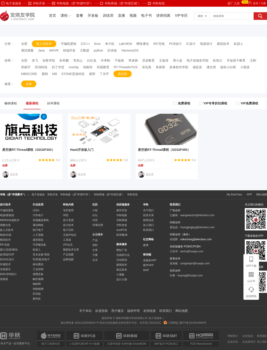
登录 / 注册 (257, 3)
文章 (95, 250)
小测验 (120, 274)
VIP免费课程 (247, 103)
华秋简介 (232, 336)
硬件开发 (121, 210)
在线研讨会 (123, 255)
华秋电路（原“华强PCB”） (75, 194)
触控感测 (38, 279)
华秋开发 (36, 3)
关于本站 (85, 311)
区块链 (112, 50)
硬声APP (148, 265)
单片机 (109, 44)
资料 (95, 245)
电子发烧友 (11, 3)
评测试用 (97, 225)
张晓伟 (87, 67)
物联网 (37, 284)
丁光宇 (104, 74)
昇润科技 (41, 67)
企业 (95, 259)
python (98, 50)
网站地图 (261, 194)
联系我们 (148, 230)
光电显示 (5, 269)
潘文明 (211, 67)
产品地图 (68, 254)
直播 (121, 15)
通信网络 (38, 225)
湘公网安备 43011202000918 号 (80, 322)
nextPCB (121, 230)
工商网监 (171, 322)
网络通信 (142, 44)
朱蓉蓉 (160, 67)
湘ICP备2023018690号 (192, 322)
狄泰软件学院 (179, 67)
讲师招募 (163, 15)
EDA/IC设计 (7, 259)
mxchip (74, 67)
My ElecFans (234, 194)
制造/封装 (5, 234)
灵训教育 (148, 60)
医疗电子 (38, 230)
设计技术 (68, 225)
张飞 (35, 60)
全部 (24, 44)
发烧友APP (149, 260)
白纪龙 (91, 60)
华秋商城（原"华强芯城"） (120, 3)
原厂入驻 (237, 2)
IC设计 (191, 44)
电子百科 (68, 230)
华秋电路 (121, 215)
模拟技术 (223, 44)
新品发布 (121, 269)
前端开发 (69, 50)
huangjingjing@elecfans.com (197, 227)
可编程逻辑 (68, 44)
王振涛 (163, 60)
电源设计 (206, 44)
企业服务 (97, 234)
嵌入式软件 (44, 44)
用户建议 (117, 311)
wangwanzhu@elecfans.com (197, 215)
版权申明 (133, 311)
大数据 (84, 50)
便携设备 (38, 274)
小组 (95, 210)
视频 (133, 15)
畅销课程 (10, 103)
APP (249, 194)
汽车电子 (38, 215)
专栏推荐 (68, 210)
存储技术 (5, 264)
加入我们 (148, 225)
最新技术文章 (71, 249)
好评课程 (53, 103)
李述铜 (133, 60)
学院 (65, 215)
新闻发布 (121, 264)
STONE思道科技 (73, 74)
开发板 (93, 15)
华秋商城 (121, 220)
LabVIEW (125, 44)
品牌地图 (68, 259)
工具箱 (67, 239)
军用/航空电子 (41, 259)
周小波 (177, 60)
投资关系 (148, 215)
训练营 (108, 15)
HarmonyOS (129, 50)
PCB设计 (175, 44)
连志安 (122, 74)
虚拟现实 (38, 239)
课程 (64, 15)
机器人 (238, 44)
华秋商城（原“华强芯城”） (109, 194)
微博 (145, 245)
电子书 (146, 15)
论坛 (95, 215)
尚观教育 (103, 67)
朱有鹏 (64, 60)
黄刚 (45, 74)
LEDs (36, 210)
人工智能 (38, 234)
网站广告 (121, 250)
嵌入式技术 (6, 230)
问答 (95, 220)
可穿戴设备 (39, 244)
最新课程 (32, 103)
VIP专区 (181, 15)
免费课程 (181, 103)
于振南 (119, 60)
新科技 (37, 298)
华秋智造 (156, 3)
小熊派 (245, 67)
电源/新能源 (7, 215)
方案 (95, 255)
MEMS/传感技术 (9, 220)
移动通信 (38, 264)
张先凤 (146, 67)
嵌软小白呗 (228, 67)
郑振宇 (25, 67)
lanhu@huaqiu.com (192, 251)
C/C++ (85, 44)
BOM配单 (122, 234)
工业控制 (38, 269)
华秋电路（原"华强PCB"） (72, 3)
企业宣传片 (249, 341)
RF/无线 (159, 44)
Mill (54, 74)
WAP (146, 270)
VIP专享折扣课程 (213, 103)
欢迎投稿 (101, 311)
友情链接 (149, 311)
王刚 (253, 60)
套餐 (79, 15)
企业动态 (247, 336)
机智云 (217, 60)
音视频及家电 (41, 220)
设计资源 (68, 220)
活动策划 (121, 259)
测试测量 (27, 50)
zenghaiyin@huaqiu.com (195, 263)
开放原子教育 (236, 60)
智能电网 (38, 288)
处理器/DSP (7, 254)
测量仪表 (5, 225)
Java (41, 50)
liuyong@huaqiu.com (190, 275)
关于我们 (148, 210)
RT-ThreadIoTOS (126, 67)
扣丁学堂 (58, 67)
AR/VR (54, 50)
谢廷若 (197, 67)
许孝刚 (105, 60)
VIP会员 (68, 244)
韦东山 (78, 60)
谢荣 (92, 74)
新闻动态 (148, 220)
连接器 (4, 279)
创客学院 (48, 60)
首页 (52, 15)
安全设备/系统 (41, 254)
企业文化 (232, 341)
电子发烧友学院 (197, 60)
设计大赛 (121, 279)
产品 (95, 240)
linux (97, 44)
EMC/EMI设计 (8, 274)
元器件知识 (69, 234)
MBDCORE (29, 74)
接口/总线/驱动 (9, 249)
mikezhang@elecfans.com (196, 239)
